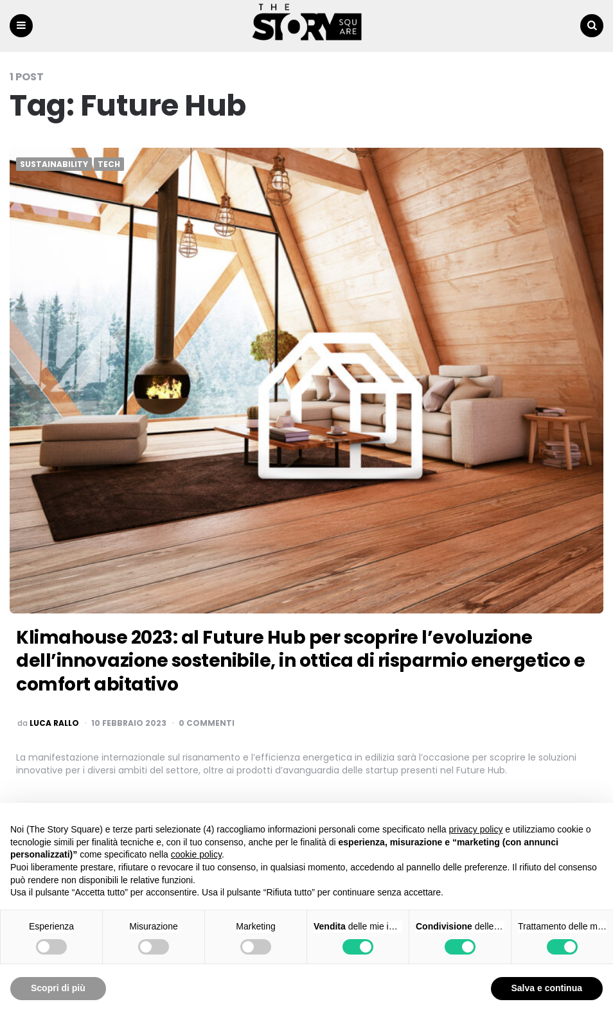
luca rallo (54, 723)
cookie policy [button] (196, 854)
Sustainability (54, 164)
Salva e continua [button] (546, 988)
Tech (109, 164)
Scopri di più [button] (58, 988)
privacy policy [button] (475, 829)
